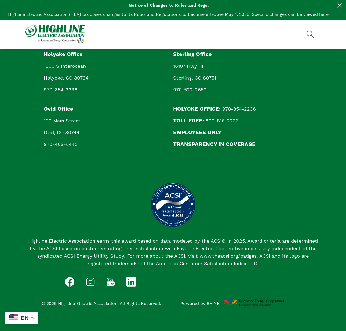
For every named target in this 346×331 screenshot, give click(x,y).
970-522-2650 (189, 90)
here (324, 14)
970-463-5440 (61, 144)
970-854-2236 (60, 90)
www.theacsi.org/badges (228, 256)
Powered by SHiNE (200, 303)
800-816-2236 (222, 121)
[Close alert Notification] (339, 5)
